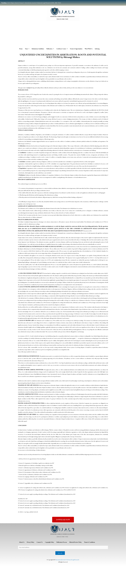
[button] (63, 519)
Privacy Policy (30, 542)
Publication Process (61, 542)
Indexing (97, 49)
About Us (21, 542)
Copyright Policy (49, 542)
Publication (50, 49)
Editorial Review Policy (75, 542)
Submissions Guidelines (38, 49)
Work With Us (88, 49)
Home (20, 49)
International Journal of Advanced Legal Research (67, 559)
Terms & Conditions (89, 542)
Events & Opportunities (76, 49)
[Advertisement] (63, 34)
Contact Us (40, 542)
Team (27, 49)
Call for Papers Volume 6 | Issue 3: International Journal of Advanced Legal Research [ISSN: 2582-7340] (31, 3)
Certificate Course (62, 49)
